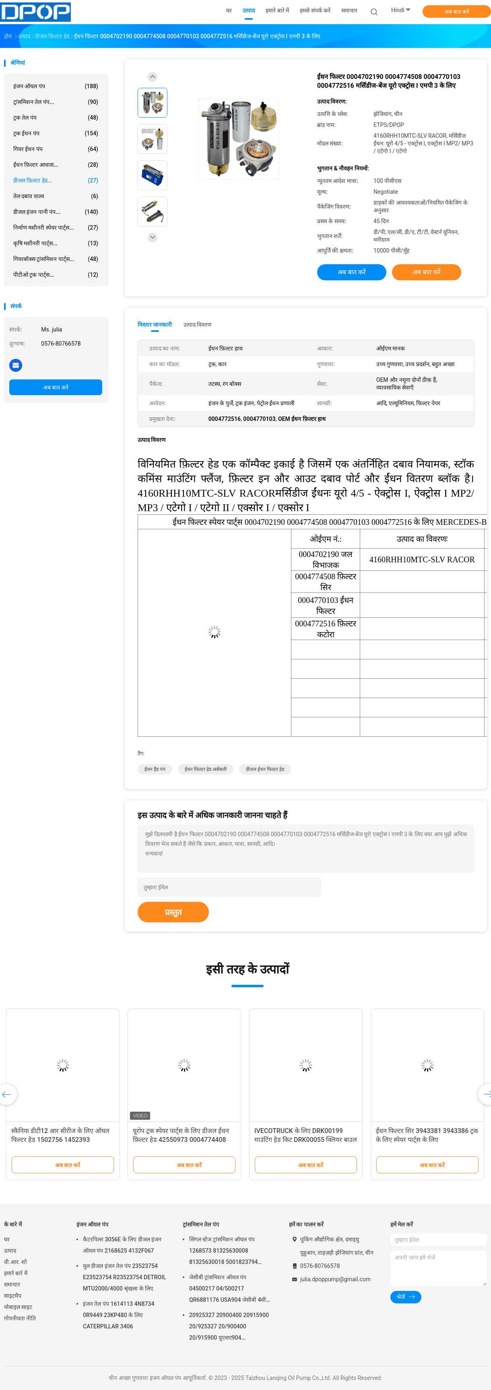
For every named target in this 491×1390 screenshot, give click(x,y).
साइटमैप (12, 1296)
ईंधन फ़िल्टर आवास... (55, 165)
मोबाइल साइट (18, 1307)
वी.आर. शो (15, 1262)
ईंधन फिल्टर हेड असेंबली (206, 769)
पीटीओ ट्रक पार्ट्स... (55, 275)
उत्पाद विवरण (197, 324)
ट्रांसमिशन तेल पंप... (55, 102)
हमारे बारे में (15, 1273)
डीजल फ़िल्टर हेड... (55, 180)
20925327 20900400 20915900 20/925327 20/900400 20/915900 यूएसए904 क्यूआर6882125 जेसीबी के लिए (229, 1327)
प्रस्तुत (173, 912)
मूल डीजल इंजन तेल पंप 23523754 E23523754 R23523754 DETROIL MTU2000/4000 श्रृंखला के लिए (124, 1277)
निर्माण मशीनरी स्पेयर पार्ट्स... (55, 228)
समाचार (12, 1284)
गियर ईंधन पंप (55, 149)
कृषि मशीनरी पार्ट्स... (55, 243)
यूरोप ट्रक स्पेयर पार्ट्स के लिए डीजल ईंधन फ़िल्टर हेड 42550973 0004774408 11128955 (181, 1139)
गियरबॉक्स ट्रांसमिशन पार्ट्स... (55, 259)
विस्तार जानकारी (155, 324)
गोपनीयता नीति (20, 1318)
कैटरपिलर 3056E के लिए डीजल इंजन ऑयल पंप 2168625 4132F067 (122, 1245)
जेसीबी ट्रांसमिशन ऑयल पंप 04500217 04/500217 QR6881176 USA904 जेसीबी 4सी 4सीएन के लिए (227, 1289)
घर (7, 1239)
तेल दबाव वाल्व (55, 196)
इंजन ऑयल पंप (55, 86)
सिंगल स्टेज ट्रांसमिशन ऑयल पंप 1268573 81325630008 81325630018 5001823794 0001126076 (223, 1252)
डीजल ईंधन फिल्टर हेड (265, 769)
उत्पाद (10, 1250)
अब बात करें (457, 11)
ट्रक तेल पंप (55, 118)
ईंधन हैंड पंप (154, 769)
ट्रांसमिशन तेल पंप (201, 1224)
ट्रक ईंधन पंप (55, 133)
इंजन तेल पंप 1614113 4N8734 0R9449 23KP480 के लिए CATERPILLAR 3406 (118, 1315)
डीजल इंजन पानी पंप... (55, 212)
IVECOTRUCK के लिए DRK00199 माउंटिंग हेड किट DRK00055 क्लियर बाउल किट (305, 1139)
